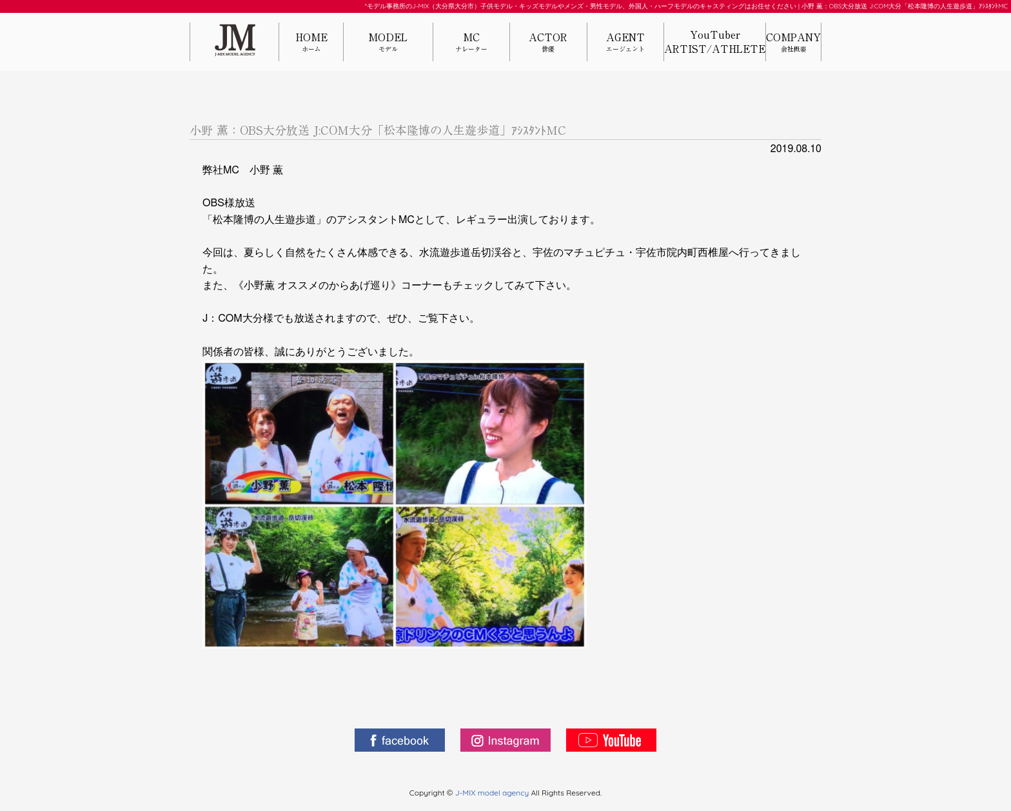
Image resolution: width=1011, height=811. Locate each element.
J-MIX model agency (493, 792)
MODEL (388, 43)
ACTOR (548, 43)
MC (471, 43)
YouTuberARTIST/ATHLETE (714, 42)
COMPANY (793, 43)
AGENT (625, 43)
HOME (311, 43)
